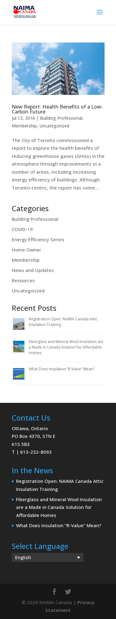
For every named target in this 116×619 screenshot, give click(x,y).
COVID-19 (22, 229)
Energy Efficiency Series (38, 239)
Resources (23, 280)
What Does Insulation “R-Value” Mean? (61, 369)
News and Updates (33, 270)
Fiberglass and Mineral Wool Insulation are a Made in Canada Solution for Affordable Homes (66, 347)
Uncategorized (54, 126)
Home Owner (26, 250)
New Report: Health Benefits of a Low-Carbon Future (57, 109)
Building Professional (61, 118)
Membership (24, 126)
